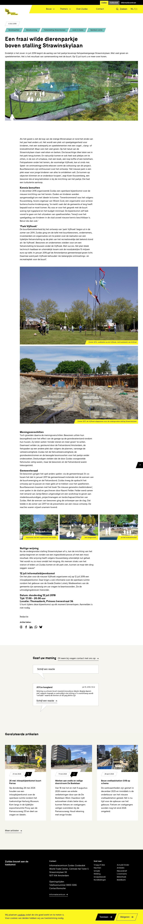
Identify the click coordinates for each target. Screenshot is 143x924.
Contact (100, 9)
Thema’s (64, 9)
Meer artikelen (12, 830)
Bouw (49, 9)
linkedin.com (31, 627)
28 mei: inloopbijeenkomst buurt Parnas (25, 782)
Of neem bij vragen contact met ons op (77, 658)
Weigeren (125, 917)
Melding (97, 873)
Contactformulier (57, 888)
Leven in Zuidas (77, 30)
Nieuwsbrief (122, 871)
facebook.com (26, 627)
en (136, 9)
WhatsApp (35, 627)
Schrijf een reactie (46, 669)
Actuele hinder (123, 865)
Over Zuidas (82, 9)
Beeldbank (121, 879)
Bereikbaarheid (14, 30)
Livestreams (122, 873)
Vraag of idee (99, 865)
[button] (121, 9)
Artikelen (120, 867)
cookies (21, 914)
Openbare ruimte (96, 30)
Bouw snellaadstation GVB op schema (115, 782)
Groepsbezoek (100, 877)
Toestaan (103, 917)
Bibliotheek (121, 877)
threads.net (21, 627)
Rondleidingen (100, 879)
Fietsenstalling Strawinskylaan (54, 30)
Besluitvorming (31, 30)
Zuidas (104, 3)
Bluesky (40, 627)
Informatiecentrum (128, 3)
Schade (97, 871)
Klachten (97, 867)
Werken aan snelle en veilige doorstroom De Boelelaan (69, 782)
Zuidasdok (114, 3)
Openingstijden (56, 881)
